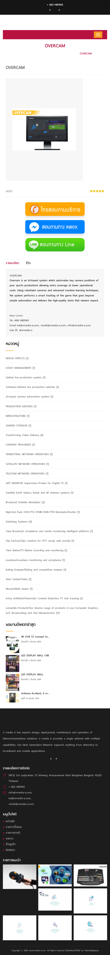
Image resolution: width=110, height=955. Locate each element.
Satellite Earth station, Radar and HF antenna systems (39, 493)
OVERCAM (86, 53)
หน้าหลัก (10, 821)
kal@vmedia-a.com (20, 798)
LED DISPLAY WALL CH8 (35, 655)
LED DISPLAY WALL (32, 674)
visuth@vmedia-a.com (21, 804)
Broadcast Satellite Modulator (25, 502)
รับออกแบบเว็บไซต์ (73, 950)
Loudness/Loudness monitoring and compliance (35, 560)
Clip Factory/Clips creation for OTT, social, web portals (40, 541)
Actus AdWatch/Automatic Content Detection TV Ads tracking (44, 598)
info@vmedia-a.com (20, 792)
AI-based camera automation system (52, 53)
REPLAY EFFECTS (17, 358)
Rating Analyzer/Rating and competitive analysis (36, 569)
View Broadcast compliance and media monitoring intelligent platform (49, 531)
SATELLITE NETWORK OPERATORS (27, 464)
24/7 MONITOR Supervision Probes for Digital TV (37, 483)
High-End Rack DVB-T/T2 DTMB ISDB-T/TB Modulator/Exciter (43, 512)
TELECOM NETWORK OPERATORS (27, 473)
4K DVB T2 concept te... (35, 636)
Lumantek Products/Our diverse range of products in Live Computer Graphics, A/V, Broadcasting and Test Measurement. (52, 610)
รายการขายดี (13, 833)
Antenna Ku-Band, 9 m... (35, 693)
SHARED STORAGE (18, 425)
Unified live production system (25, 377)
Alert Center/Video (18, 579)
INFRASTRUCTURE (17, 416)
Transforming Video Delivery (24, 435)
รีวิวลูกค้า (11, 844)
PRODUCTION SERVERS (21, 406)
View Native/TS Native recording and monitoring (36, 550)
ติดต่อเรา (10, 850)
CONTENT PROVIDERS (20, 444)
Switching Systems (19, 521)
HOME (21, 53)
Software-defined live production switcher (32, 387)
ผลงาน (9, 838)
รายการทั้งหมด (14, 827)
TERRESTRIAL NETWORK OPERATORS (29, 454)
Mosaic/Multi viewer (19, 589)
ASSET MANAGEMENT (20, 368)
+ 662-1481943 (55, 4)
